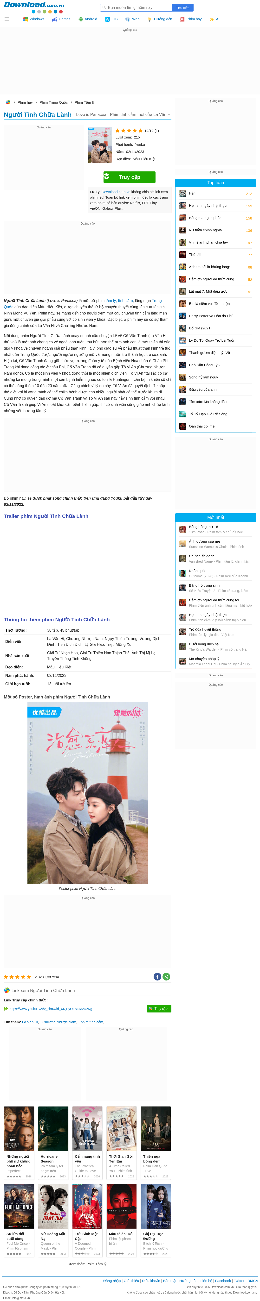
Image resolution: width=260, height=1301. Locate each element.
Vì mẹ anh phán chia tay (208, 242)
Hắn (192, 193)
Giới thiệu (131, 1281)
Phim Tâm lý (85, 102)
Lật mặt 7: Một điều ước (208, 291)
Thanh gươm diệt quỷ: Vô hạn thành (209, 354)
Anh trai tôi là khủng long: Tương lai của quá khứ (209, 268)
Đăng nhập (112, 1281)
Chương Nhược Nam (59, 1022)
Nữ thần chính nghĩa (205, 230)
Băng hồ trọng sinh (204, 585)
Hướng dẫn (188, 1281)
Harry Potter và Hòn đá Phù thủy (211, 317)
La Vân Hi (30, 1022)
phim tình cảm (92, 1022)
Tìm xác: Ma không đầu (208, 402)
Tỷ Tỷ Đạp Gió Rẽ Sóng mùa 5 (208, 415)
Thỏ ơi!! (195, 254)
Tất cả (9, 19)
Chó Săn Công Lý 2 (205, 365)
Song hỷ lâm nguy (203, 377)
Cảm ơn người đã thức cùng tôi (211, 280)
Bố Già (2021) (200, 328)
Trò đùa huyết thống (205, 629)
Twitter (239, 1281)
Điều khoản (151, 1281)
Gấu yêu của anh (203, 389)
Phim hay (25, 102)
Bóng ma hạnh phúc (205, 218)
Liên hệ (206, 1281)
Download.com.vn (8, 103)
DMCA (252, 1281)
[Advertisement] (130, 66)
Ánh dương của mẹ (204, 541)
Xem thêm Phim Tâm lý (87, 1264)
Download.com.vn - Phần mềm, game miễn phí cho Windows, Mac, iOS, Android (34, 7)
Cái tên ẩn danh (201, 556)
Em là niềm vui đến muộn (209, 304)
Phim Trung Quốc (53, 102)
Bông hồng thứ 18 (203, 527)
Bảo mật (169, 1281)
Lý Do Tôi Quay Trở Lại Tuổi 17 (211, 342)
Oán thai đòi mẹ (201, 426)
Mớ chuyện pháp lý (204, 659)
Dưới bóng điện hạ (204, 644)
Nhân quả (197, 571)
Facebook (223, 1281)
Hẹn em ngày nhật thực (208, 205)
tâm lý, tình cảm (119, 301)
